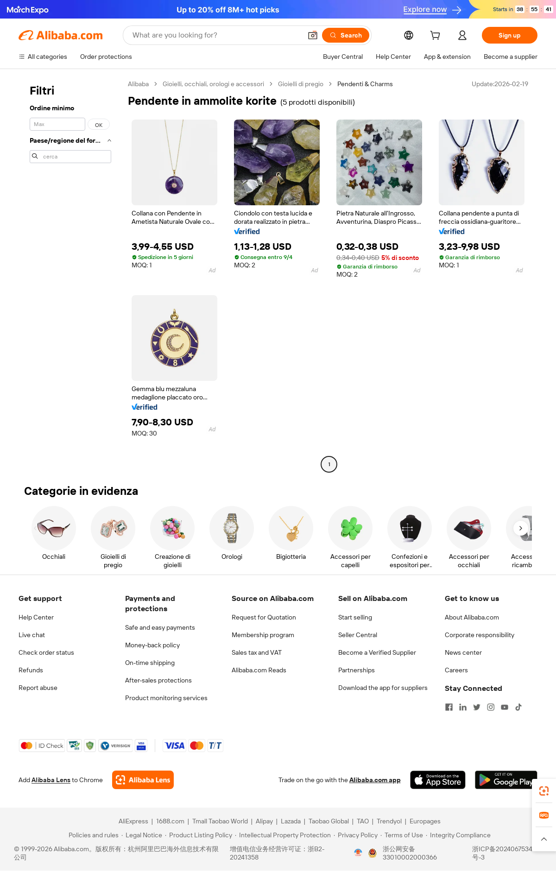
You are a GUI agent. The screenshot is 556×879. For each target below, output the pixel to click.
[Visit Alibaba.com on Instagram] (490, 707)
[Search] (345, 35)
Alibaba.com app (375, 780)
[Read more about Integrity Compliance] (458, 835)
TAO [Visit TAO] (363, 821)
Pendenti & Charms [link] (365, 84)
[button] (312, 35)
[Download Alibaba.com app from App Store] (438, 780)
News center (463, 652)
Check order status (46, 652)
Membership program (263, 635)
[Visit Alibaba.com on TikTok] (518, 707)
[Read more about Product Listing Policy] (198, 835)
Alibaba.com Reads (259, 670)
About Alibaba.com (472, 617)
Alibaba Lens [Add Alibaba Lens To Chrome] (51, 780)
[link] (544, 791)
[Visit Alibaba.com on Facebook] (449, 707)
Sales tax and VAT (257, 652)
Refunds (31, 670)
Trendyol (389, 821)
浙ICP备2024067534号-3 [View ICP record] (502, 853)
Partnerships (356, 670)
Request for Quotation (264, 617)
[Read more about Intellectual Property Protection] (283, 835)
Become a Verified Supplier (377, 652)
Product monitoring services (166, 698)
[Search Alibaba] (216, 35)
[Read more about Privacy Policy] (356, 835)
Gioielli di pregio (300, 84)
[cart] (437, 36)
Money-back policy (152, 645)
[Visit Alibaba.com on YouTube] (504, 707)
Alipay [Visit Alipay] (264, 821)
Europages (425, 821)
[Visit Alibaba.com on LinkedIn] (463, 707)
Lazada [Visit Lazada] (291, 821)
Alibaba (138, 84)
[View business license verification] (358, 853)
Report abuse (38, 687)
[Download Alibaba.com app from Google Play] (506, 780)
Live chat (32, 635)
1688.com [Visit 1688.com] (170, 821)
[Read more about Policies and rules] (92, 835)
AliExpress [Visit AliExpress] (133, 821)
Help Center (36, 617)
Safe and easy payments (160, 627)
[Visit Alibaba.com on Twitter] (477, 707)
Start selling (355, 617)
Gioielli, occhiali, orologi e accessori (213, 84)
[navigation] (70, 275)
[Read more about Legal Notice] (141, 835)
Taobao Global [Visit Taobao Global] (329, 821)
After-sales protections (158, 680)
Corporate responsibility (479, 635)
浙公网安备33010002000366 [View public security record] (410, 853)
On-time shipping (150, 662)
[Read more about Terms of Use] (401, 835)
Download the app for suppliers (383, 687)
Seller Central (357, 635)
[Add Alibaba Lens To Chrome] (143, 780)
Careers (456, 670)
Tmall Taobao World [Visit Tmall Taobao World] (220, 821)
